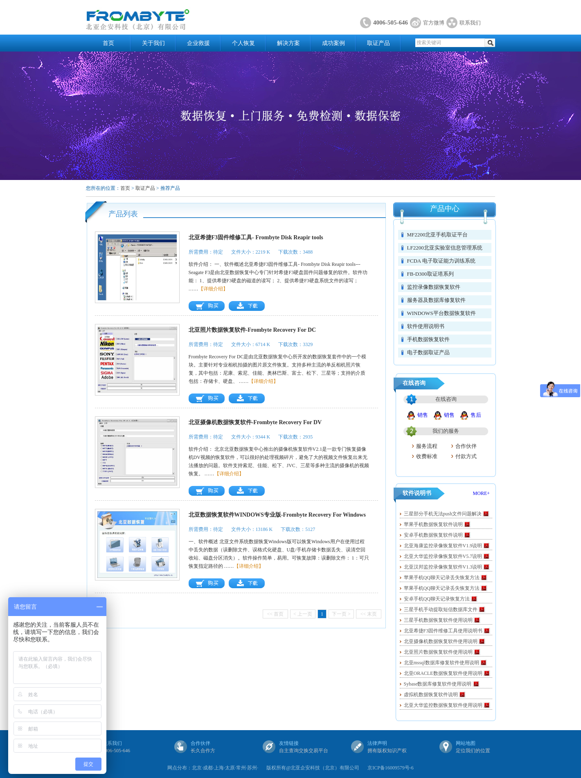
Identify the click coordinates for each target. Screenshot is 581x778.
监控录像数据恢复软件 (433, 287)
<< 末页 (368, 614)
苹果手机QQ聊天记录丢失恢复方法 (442, 577)
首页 (108, 43)
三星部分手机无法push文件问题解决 (443, 514)
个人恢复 (243, 43)
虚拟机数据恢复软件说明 (431, 694)
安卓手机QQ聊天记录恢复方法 (437, 599)
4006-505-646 (390, 22)
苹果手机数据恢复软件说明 (433, 524)
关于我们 (153, 43)
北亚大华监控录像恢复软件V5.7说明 (443, 556)
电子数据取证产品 (428, 352)
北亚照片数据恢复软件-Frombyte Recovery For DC (252, 330)
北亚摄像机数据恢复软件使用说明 (440, 641)
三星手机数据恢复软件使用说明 (438, 620)
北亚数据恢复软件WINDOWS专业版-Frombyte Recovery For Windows (277, 515)
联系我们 (470, 23)
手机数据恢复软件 (428, 339)
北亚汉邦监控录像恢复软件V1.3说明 (443, 567)
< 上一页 (302, 614)
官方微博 (433, 23)
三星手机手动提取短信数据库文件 (440, 609)
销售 (422, 415)
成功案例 (333, 43)
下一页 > (341, 614)
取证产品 (378, 43)
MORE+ (481, 493)
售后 (476, 415)
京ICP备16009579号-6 (390, 768)
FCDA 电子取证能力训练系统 (441, 261)
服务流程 (426, 446)
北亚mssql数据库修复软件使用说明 (441, 663)
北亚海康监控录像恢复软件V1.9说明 (443, 546)
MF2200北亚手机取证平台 (437, 235)
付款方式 (466, 456)
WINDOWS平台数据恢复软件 (441, 313)
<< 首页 (275, 614)
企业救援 (198, 43)
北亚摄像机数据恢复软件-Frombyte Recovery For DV (255, 422)
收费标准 (426, 456)
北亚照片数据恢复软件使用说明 (438, 652)
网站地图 (465, 743)
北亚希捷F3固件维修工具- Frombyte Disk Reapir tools (256, 237)
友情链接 (289, 743)
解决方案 (288, 43)
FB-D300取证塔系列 (430, 274)
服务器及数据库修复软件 (436, 300)
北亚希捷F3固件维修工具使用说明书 (443, 631)
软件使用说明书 (425, 326)
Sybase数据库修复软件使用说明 (438, 684)
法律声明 (377, 743)
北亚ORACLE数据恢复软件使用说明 (443, 673)
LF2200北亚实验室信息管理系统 (444, 248)
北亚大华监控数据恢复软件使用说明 (443, 705)
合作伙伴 (466, 446)
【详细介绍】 (213, 289)
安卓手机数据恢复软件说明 (433, 535)
